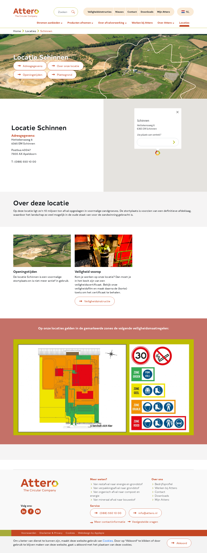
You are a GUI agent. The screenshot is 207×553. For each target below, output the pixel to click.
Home (17, 31)
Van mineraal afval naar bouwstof (114, 499)
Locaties (184, 22)
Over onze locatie (68, 66)
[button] (157, 153)
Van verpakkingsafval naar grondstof (116, 488)
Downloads (147, 11)
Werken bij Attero (142, 22)
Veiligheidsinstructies (99, 11)
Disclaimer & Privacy (50, 532)
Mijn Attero (163, 11)
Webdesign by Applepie (91, 532)
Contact (132, 11)
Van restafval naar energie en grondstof (118, 484)
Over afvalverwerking (111, 22)
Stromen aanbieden (48, 22)
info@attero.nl (147, 513)
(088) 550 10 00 (110, 513)
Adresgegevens (32, 66)
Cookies (70, 532)
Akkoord (181, 543)
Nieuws (119, 11)
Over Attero (165, 22)
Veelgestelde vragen (145, 521)
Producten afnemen (79, 22)
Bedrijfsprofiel (164, 484)
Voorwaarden (28, 532)
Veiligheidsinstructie (97, 301)
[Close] (177, 112)
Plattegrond (64, 74)
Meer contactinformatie (109, 521)
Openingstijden (32, 74)
